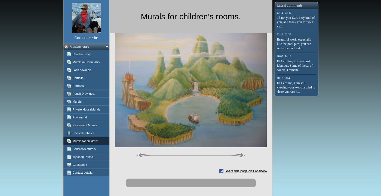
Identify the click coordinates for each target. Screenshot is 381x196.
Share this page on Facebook (246, 171)
